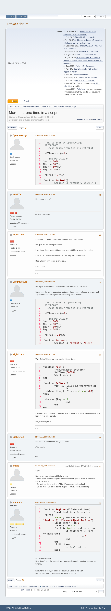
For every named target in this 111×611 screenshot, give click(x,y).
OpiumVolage (20, 135)
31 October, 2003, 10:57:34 (45, 437)
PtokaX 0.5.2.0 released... (87, 55)
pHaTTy (17, 194)
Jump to (66, 592)
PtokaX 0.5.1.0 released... (86, 66)
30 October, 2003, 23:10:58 (45, 234)
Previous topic (84, 119)
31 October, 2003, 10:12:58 (45, 354)
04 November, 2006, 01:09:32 (45, 502)
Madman (17, 502)
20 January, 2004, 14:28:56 (45, 466)
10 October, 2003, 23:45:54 (45, 135)
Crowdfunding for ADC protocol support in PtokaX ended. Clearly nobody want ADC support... (83, 60)
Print (99, 127)
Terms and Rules (92, 608)
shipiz (16, 465)
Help (82, 608)
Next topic (97, 119)
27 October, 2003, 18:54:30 (45, 194)
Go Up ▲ (102, 608)
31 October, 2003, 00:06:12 (45, 282)
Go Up (10, 580)
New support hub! (81, 75)
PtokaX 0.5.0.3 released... (89, 78)
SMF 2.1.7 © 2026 (11, 608)
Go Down (12, 127)
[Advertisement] (55, 6)
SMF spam (25, 590)
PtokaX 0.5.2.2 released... (85, 37)
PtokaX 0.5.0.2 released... (85, 81)
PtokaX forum (17, 24)
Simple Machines (25, 608)
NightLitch (18, 234)
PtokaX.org (81, 89)
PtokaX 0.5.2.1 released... (89, 52)
